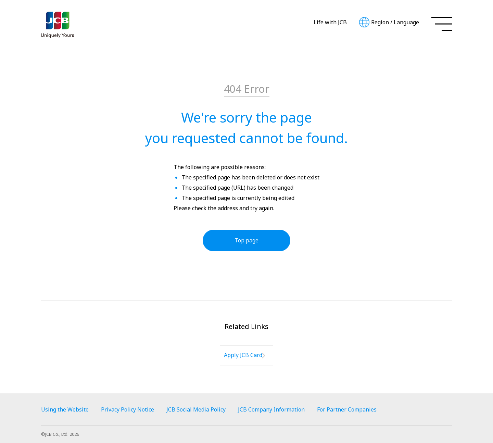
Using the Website (65, 409)
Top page (246, 240)
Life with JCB (330, 22)
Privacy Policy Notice (127, 409)
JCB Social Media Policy (196, 409)
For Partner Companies (347, 409)
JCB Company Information (271, 409)
